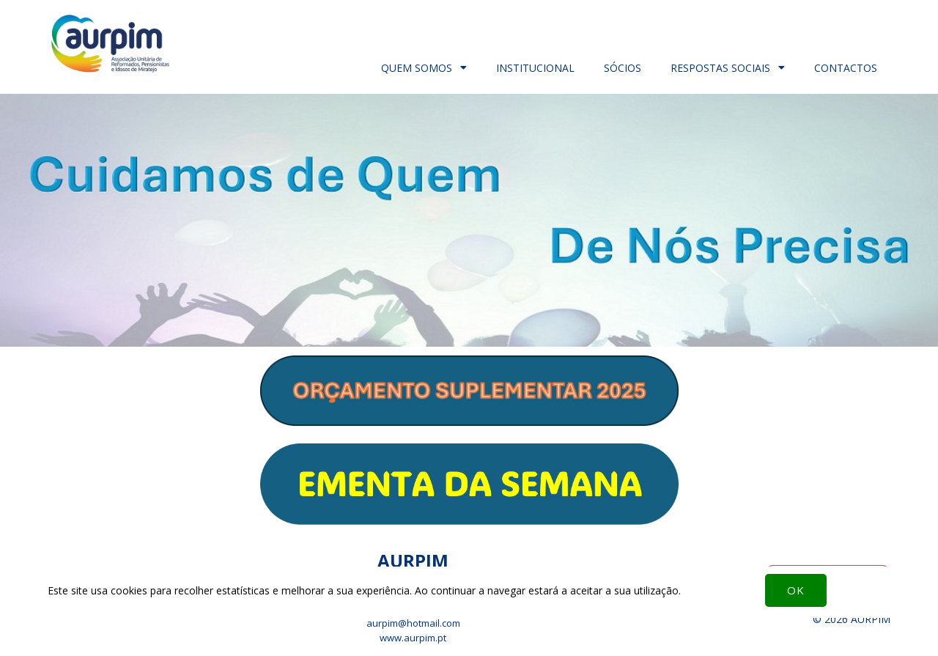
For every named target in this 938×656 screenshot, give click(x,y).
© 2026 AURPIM (851, 619)
